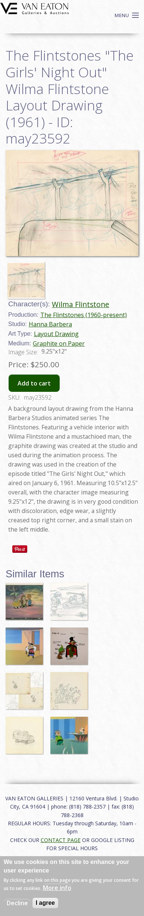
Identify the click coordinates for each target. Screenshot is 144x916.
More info (57, 888)
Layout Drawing (56, 334)
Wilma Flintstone (80, 304)
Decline (17, 903)
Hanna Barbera (50, 324)
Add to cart (34, 383)
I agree (45, 903)
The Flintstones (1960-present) (83, 315)
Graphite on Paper (59, 343)
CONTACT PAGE (61, 840)
